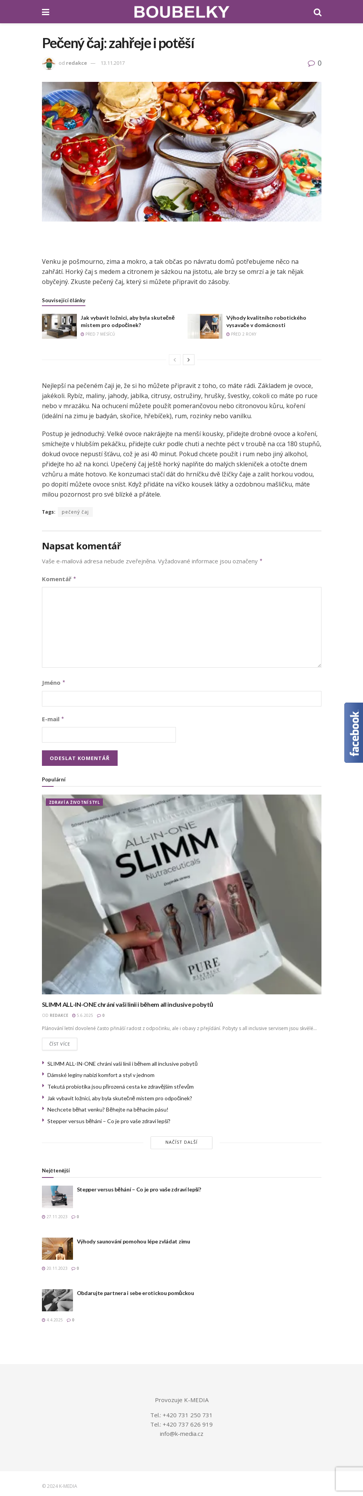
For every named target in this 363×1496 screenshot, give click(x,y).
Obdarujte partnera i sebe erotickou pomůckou (135, 1289)
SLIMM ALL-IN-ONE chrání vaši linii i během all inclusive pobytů (128, 1001)
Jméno (54, 681)
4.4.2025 (52, 1316)
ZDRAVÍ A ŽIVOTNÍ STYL (74, 799)
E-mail (53, 716)
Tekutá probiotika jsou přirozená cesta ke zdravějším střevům (120, 1083)
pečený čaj (75, 512)
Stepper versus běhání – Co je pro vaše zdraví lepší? (109, 1118)
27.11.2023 (55, 1213)
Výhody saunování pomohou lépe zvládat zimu (133, 1238)
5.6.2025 (82, 1012)
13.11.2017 (113, 62)
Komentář (59, 578)
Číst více (59, 1041)
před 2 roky (241, 334)
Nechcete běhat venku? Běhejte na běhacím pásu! (107, 1106)
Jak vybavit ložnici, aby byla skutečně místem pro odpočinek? (120, 1095)
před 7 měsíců (98, 334)
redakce (76, 62)
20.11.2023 (55, 1265)
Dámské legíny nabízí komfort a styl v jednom (101, 1072)
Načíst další (181, 1139)
